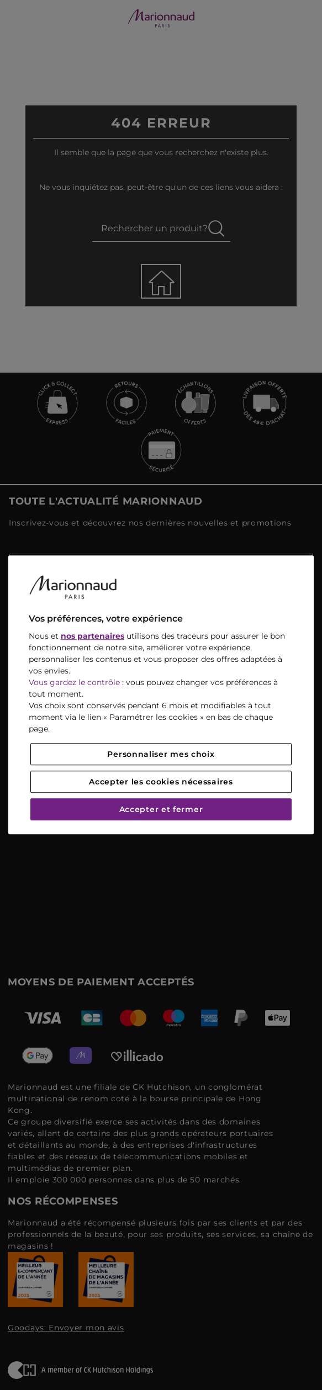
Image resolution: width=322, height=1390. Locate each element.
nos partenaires (92, 636)
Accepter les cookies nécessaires (161, 782)
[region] (161, 694)
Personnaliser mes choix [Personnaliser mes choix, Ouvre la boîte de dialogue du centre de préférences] (160, 755)
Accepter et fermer (161, 810)
